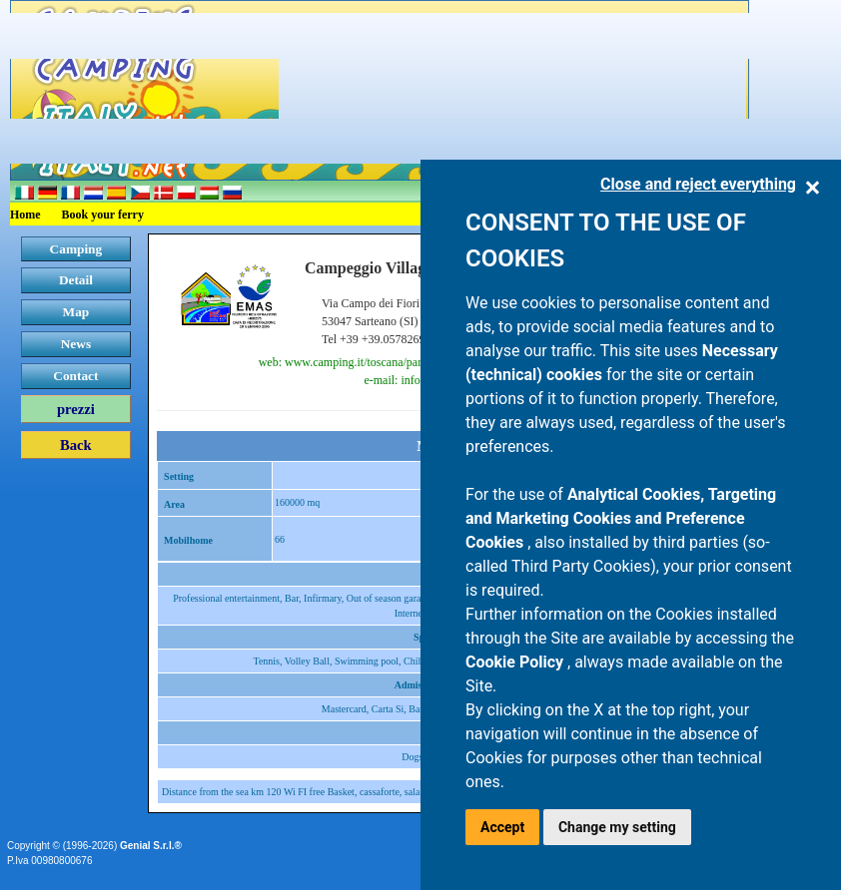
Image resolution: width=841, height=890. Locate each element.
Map (76, 311)
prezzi (76, 409)
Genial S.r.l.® (151, 845)
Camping (76, 248)
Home (25, 215)
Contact (75, 375)
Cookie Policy (516, 662)
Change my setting (617, 827)
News (76, 343)
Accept (502, 827)
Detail (76, 279)
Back (76, 445)
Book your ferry (103, 215)
